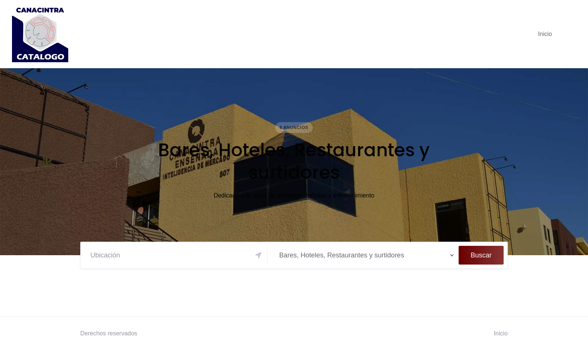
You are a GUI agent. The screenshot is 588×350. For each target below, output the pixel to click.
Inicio (545, 34)
